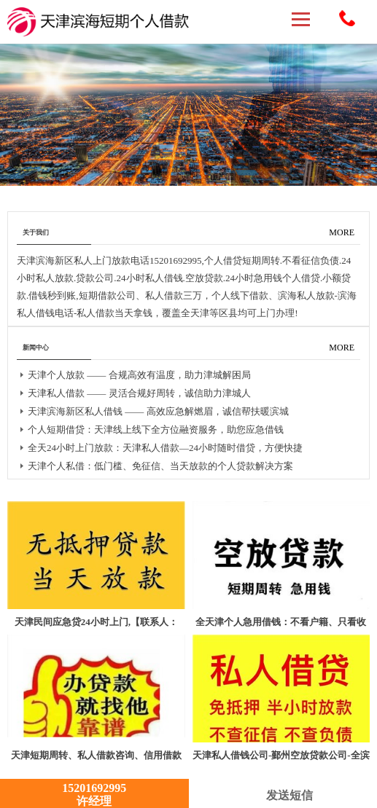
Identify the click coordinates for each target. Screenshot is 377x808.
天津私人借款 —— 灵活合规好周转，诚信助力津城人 (139, 393)
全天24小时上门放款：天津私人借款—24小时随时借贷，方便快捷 (165, 447)
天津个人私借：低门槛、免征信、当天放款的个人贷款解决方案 (160, 465)
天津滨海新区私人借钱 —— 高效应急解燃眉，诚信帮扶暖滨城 (158, 411)
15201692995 (347, 18)
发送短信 (282, 795)
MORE (341, 232)
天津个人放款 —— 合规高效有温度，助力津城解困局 (139, 374)
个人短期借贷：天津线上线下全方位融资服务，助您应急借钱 (156, 429)
